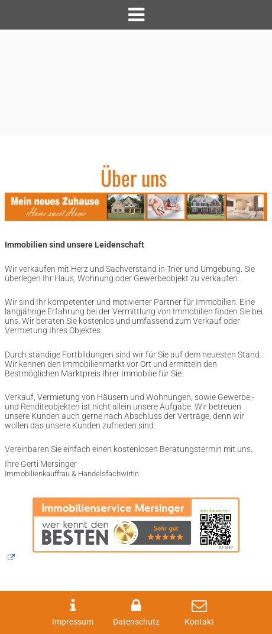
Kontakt (199, 622)
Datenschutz (136, 622)
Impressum (72, 622)
